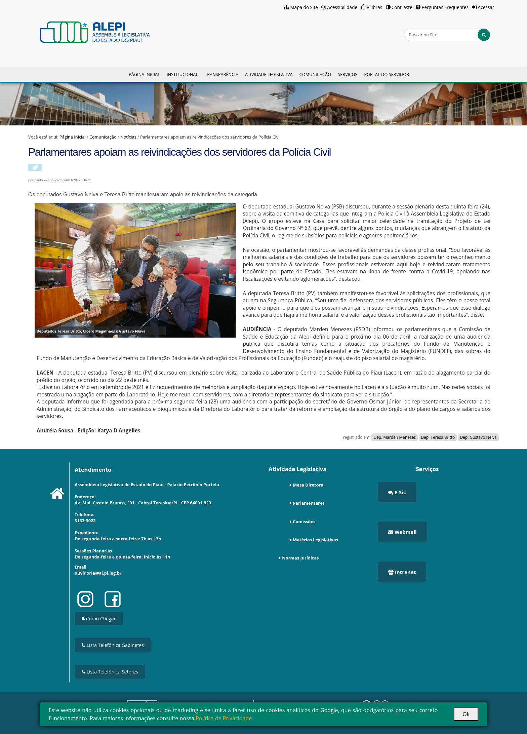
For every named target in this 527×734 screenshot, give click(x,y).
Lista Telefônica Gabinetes (113, 645)
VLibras (374, 7)
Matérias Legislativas (315, 540)
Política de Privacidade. (224, 718)
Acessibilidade (342, 7)
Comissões (304, 521)
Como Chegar (99, 618)
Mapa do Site (304, 7)
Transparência (221, 74)
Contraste (402, 7)
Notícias (128, 137)
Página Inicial (144, 74)
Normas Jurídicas (300, 558)
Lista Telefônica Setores (110, 671)
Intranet (402, 572)
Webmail (402, 532)
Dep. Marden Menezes (394, 437)
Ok (466, 714)
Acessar (486, 7)
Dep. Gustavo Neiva (478, 437)
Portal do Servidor (386, 74)
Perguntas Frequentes (445, 7)
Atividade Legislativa (269, 74)
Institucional (182, 74)
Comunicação (315, 74)
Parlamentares (309, 503)
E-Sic (397, 492)
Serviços (347, 74)
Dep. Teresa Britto (438, 437)
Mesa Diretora (308, 485)
